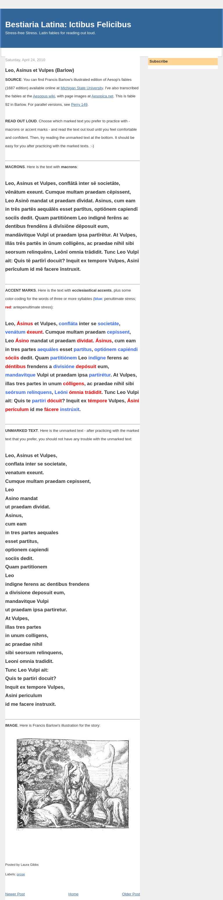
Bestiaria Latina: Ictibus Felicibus (68, 24)
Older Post (131, 894)
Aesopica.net (102, 96)
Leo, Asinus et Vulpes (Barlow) (39, 70)
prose (21, 874)
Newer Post (15, 894)
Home (74, 894)
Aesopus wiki (44, 96)
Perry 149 (79, 104)
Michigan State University (82, 88)
